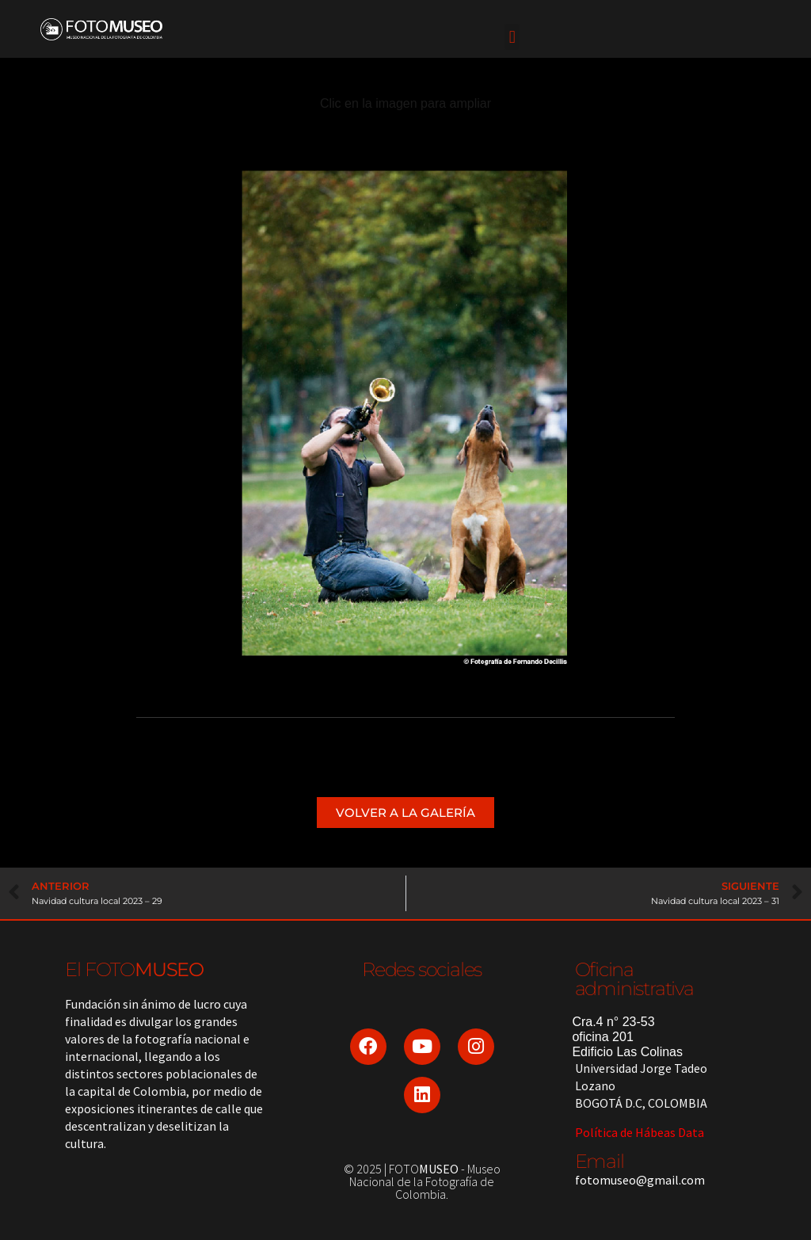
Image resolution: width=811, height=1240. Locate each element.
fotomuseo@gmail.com (640, 1180)
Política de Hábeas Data (639, 1132)
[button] (512, 37)
